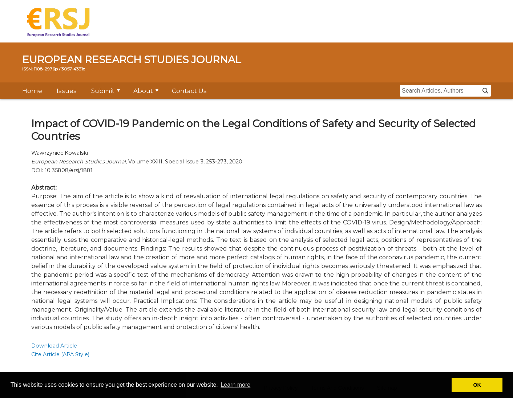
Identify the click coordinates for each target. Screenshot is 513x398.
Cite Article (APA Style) (60, 354)
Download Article (54, 345)
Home (32, 90)
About (143, 90)
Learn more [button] (235, 385)
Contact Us (189, 90)
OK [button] (477, 385)
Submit (102, 90)
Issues (67, 90)
